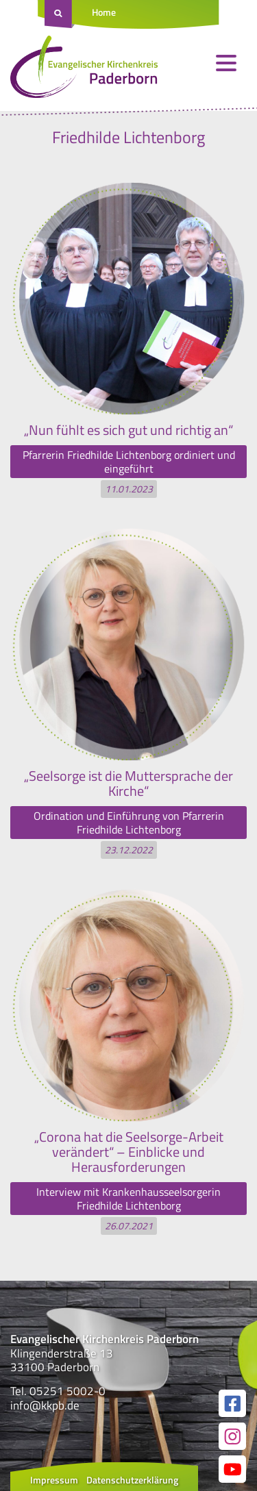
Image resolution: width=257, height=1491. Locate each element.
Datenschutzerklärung (132, 1480)
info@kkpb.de (44, 1405)
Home (104, 12)
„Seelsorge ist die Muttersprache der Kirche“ (128, 783)
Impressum (54, 1480)
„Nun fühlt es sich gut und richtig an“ (128, 429)
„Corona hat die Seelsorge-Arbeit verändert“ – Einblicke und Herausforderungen (128, 1151)
